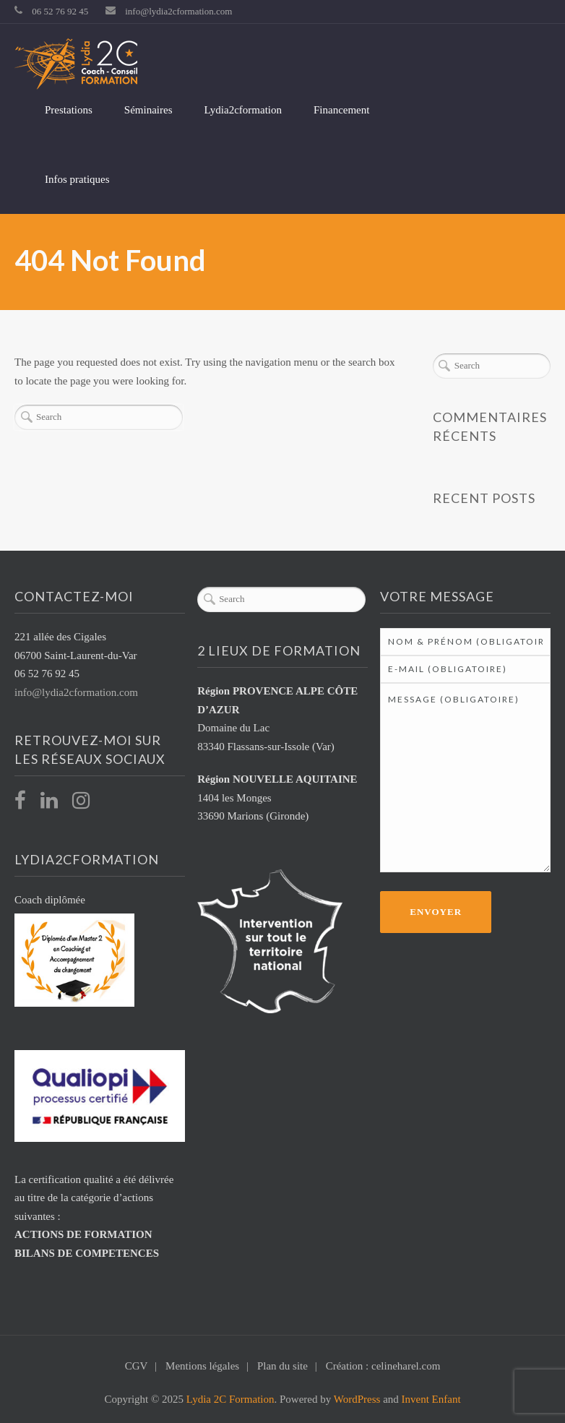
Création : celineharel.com (383, 1366)
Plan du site (282, 1366)
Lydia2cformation (243, 110)
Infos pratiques (77, 179)
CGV (136, 1366)
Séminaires (148, 110)
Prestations (68, 110)
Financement (341, 110)
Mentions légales (202, 1366)
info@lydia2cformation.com (178, 11)
